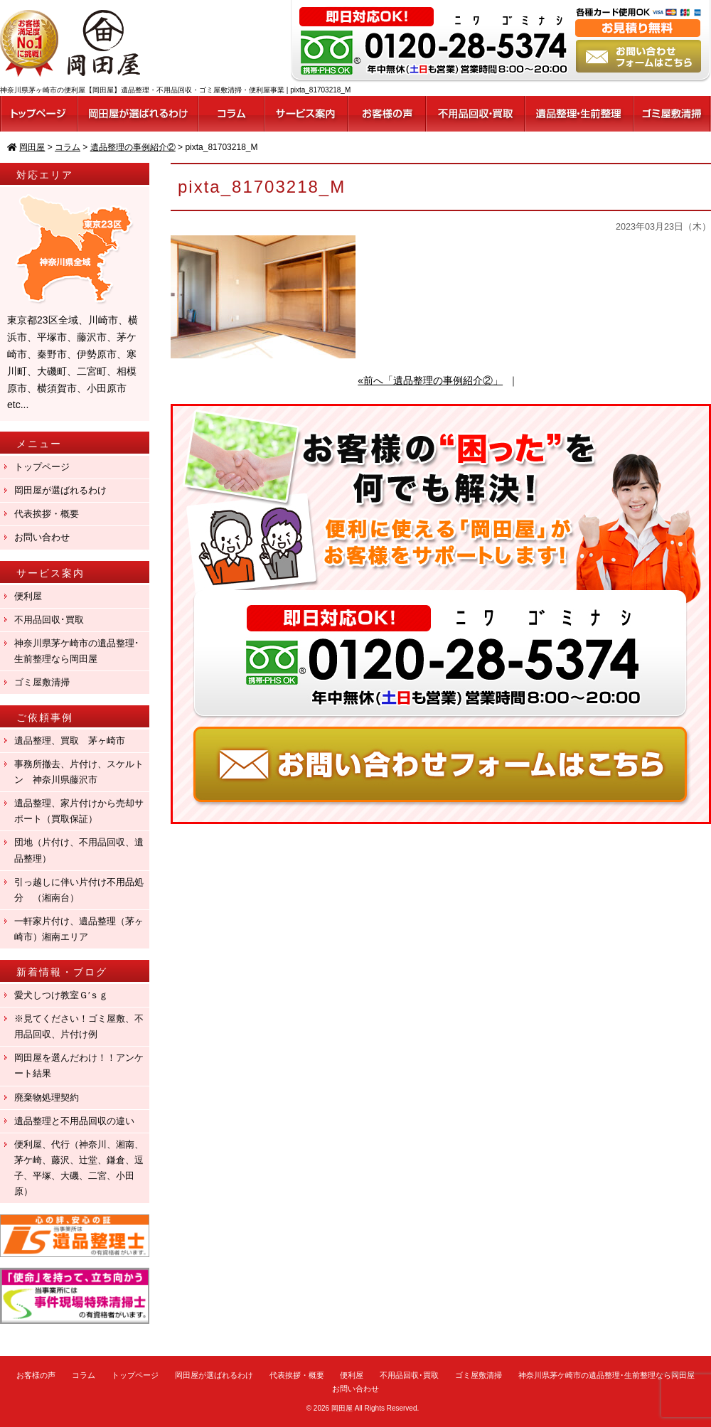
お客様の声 (35, 1375)
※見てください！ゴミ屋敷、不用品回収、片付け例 (79, 1026)
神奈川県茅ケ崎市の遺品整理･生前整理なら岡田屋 (76, 651)
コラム (83, 1375)
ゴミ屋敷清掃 (42, 682)
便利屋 (28, 596)
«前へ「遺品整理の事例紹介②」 (430, 380)
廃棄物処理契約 (51, 1097)
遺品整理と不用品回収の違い (74, 1121)
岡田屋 (342, 1408)
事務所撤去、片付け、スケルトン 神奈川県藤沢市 (79, 772)
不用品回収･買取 (49, 619)
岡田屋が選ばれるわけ (60, 490)
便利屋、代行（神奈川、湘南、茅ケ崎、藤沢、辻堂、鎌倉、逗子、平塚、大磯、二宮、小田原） (79, 1168)
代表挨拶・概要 (46, 513)
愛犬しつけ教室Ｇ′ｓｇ (65, 995)
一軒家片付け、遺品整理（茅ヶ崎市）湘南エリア (79, 929)
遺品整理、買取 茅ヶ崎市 (69, 740)
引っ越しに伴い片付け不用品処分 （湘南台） (79, 890)
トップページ (42, 466)
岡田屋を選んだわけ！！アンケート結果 (79, 1065)
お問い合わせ (42, 537)
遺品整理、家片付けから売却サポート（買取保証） (79, 811)
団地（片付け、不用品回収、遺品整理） (79, 850)
